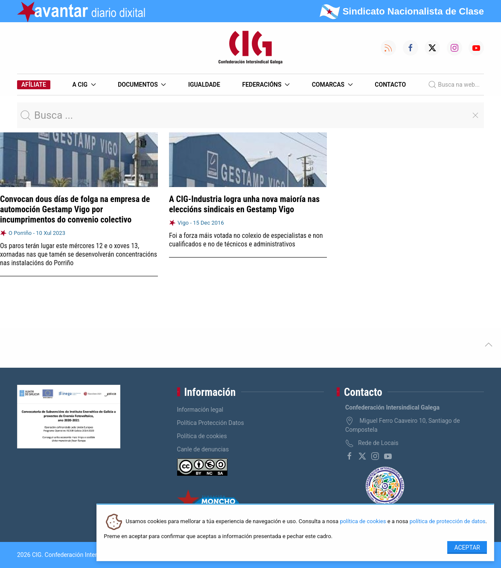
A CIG (84, 84)
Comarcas (332, 84)
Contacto (390, 84)
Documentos (142, 84)
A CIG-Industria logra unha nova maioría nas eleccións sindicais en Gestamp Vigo (244, 204)
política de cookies (363, 521)
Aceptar (467, 547)
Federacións (266, 84)
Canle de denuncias (203, 449)
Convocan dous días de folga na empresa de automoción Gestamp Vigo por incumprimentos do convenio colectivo (75, 209)
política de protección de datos (448, 521)
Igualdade (204, 84)
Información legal (200, 409)
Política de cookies (202, 436)
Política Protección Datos (210, 422)
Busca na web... (454, 84)
